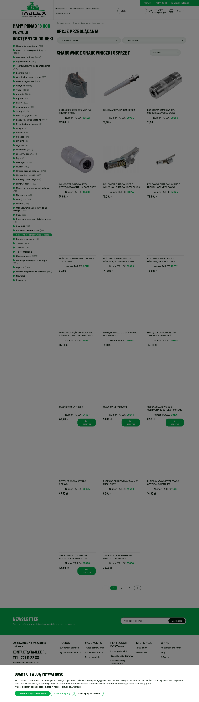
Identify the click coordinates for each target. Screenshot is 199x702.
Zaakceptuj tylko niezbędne (32, 693)
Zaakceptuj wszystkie (89, 693)
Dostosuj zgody (62, 693)
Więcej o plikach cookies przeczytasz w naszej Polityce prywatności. (48, 686)
